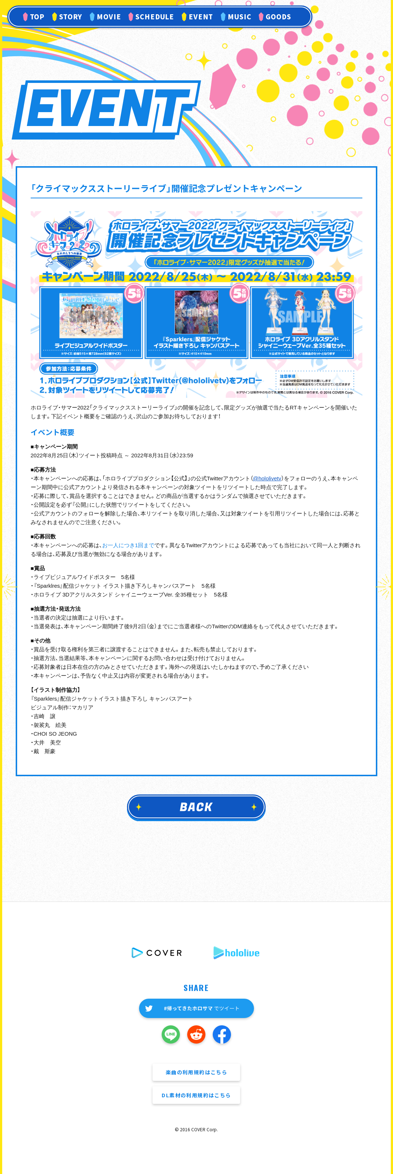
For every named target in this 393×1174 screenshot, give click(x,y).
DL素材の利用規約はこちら (196, 1095)
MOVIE (109, 16)
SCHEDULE (154, 16)
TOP (37, 16)
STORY (70, 16)
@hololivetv (267, 478)
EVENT (201, 16)
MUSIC (239, 16)
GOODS (278, 16)
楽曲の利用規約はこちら (196, 1072)
